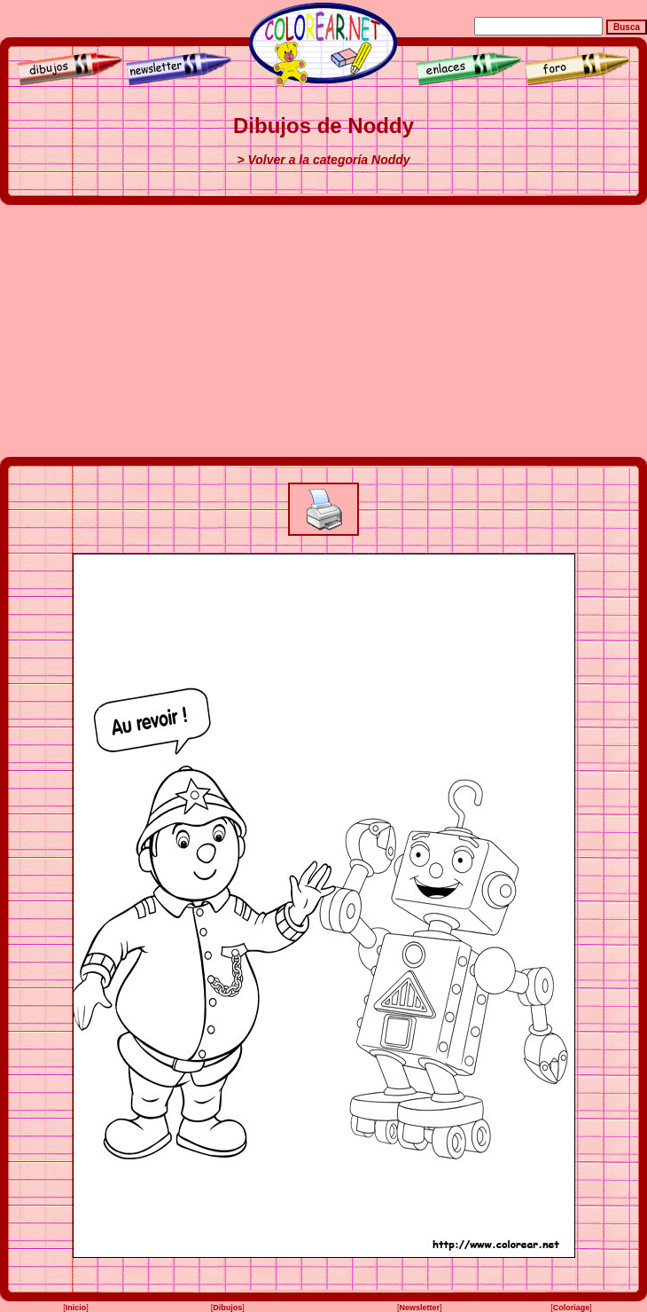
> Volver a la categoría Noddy (323, 160)
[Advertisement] (324, 331)
